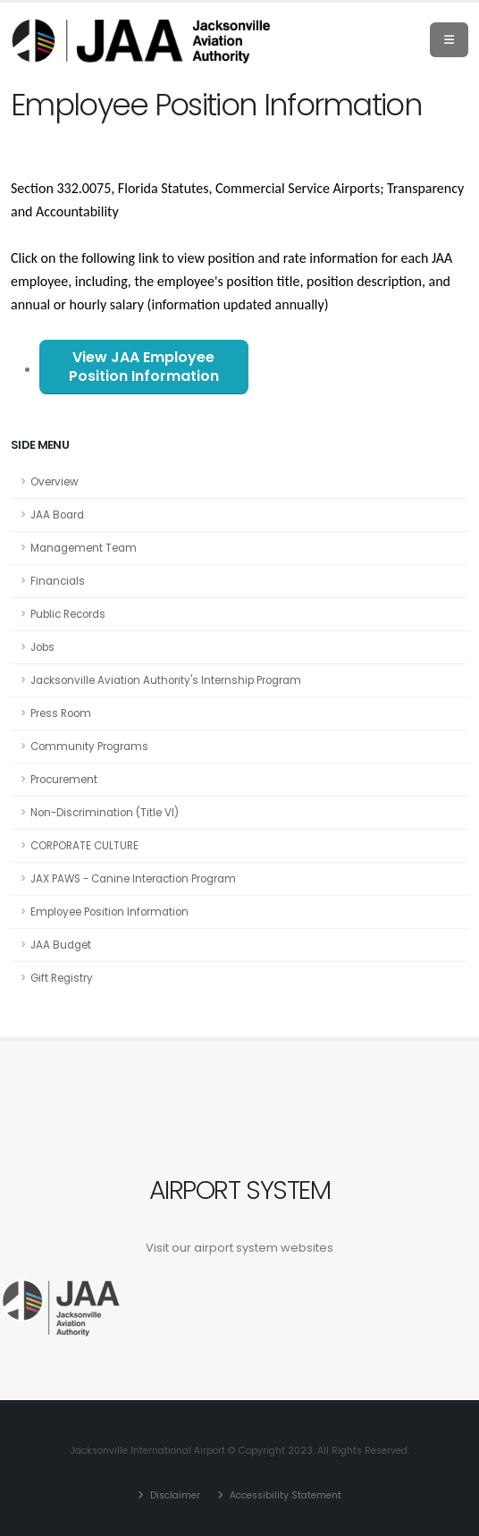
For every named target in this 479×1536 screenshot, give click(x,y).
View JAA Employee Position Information (144, 366)
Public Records (67, 614)
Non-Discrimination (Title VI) (104, 813)
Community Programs (89, 746)
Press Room (60, 713)
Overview (54, 482)
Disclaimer (173, 1495)
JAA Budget (60, 945)
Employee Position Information (109, 912)
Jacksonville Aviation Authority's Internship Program (165, 680)
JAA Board (57, 515)
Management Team (83, 548)
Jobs (42, 647)
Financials (57, 581)
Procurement (63, 779)
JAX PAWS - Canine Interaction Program (133, 879)
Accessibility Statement (284, 1495)
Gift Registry (61, 978)
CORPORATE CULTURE (84, 846)
